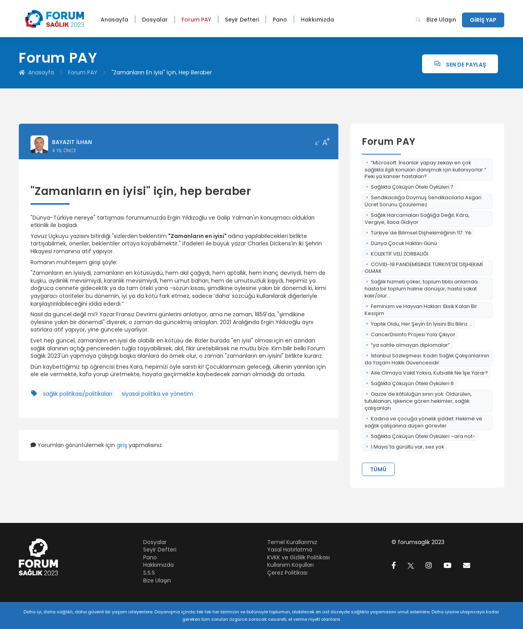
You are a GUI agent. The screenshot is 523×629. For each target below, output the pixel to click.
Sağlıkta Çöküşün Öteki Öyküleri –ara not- (420, 436)
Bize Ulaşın (441, 19)
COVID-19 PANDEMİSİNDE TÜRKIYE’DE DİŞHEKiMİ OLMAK (424, 268)
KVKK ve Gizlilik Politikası (298, 557)
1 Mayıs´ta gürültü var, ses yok (404, 446)
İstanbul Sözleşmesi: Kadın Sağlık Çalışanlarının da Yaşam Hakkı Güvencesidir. (427, 359)
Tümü (378, 469)
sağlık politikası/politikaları (77, 394)
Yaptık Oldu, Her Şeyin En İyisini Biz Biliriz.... (418, 324)
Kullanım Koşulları (290, 565)
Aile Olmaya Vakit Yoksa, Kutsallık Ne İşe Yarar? (426, 372)
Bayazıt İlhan (72, 142)
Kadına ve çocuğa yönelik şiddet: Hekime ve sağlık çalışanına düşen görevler (423, 422)
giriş (122, 445)
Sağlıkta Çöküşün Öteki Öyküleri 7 (409, 187)
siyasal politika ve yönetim (157, 394)
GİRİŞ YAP (483, 20)
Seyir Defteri (242, 19)
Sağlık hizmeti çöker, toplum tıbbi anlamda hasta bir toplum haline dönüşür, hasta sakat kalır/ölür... (421, 288)
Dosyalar (155, 19)
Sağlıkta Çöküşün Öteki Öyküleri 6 (409, 383)
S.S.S (149, 573)
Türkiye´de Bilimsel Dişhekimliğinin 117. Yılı (418, 232)
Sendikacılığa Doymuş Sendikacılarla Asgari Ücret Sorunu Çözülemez (423, 201)
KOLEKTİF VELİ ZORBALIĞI (396, 254)
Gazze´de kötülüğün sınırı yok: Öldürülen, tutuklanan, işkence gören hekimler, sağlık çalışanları (418, 401)
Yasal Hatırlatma (289, 549)
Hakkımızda (317, 19)
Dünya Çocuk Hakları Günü (401, 243)
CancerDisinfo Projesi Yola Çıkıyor (410, 334)
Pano (280, 19)
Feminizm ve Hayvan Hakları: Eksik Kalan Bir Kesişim (421, 310)
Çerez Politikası (287, 573)
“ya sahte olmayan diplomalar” (407, 345)
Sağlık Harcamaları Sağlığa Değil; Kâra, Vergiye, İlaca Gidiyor (417, 218)
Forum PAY (196, 19)
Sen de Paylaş (460, 64)
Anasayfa (114, 19)
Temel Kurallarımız (292, 542)
